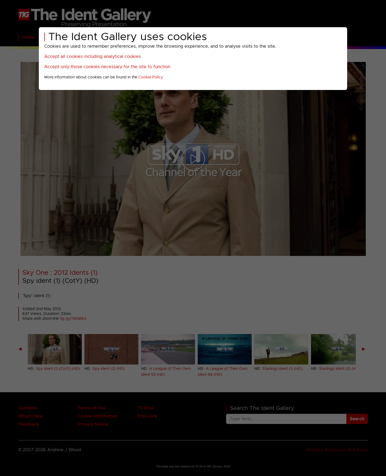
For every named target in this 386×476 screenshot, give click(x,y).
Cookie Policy (150, 77)
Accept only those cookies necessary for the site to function (107, 67)
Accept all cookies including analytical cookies (92, 56)
